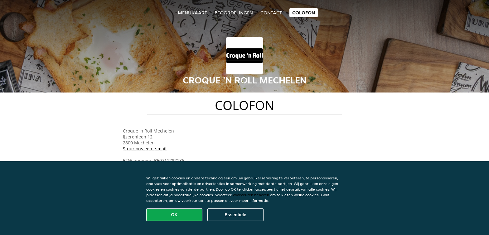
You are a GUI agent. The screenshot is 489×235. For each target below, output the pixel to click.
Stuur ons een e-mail (145, 149)
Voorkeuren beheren (251, 194)
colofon (303, 12)
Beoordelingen (234, 12)
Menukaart (192, 12)
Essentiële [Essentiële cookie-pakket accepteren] (235, 214)
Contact (271, 12)
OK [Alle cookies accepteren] (174, 214)
